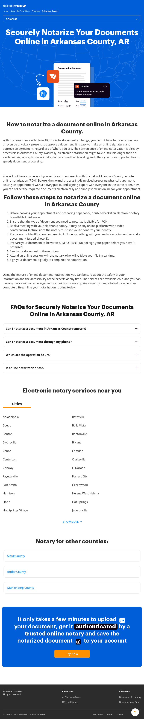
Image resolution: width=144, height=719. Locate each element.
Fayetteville (10, 476)
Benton (8, 434)
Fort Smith (10, 485)
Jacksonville (79, 510)
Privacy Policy (97, 714)
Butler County (16, 572)
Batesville (78, 417)
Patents (119, 714)
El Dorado (78, 468)
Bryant (76, 442)
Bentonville (79, 434)
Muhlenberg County (20, 588)
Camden (77, 451)
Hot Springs (80, 502)
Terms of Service (38, 714)
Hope (6, 502)
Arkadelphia (11, 417)
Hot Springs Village (15, 510)
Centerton (9, 459)
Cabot (7, 451)
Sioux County (16, 556)
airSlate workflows (71, 697)
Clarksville (78, 459)
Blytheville (9, 442)
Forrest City (79, 476)
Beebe (7, 425)
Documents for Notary (130, 697)
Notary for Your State (129, 702)
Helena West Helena (85, 493)
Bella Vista (79, 425)
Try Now (72, 654)
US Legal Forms (70, 702)
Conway (8, 468)
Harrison (9, 493)
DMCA (109, 714)
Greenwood (80, 485)
